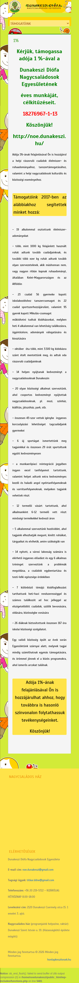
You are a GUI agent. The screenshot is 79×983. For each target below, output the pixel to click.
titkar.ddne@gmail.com (40, 880)
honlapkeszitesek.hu (59, 959)
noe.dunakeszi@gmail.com (38, 869)
